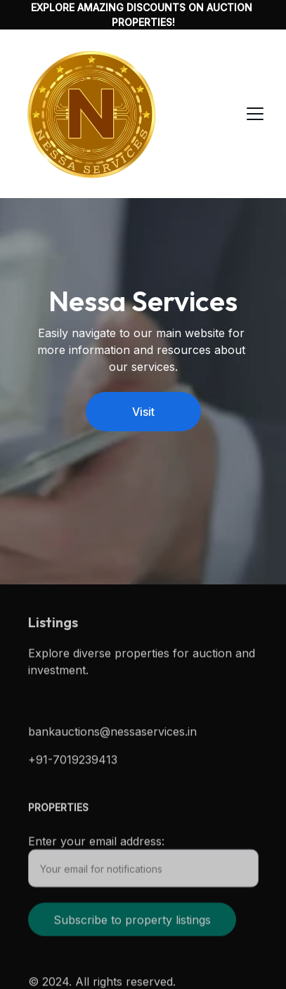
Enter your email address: (96, 845)
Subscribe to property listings (132, 924)
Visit (143, 412)
